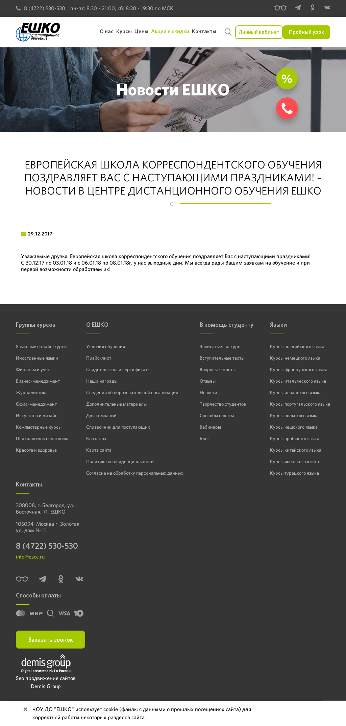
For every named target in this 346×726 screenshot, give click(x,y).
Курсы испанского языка (296, 392)
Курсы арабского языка (294, 438)
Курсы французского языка (298, 369)
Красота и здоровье (36, 450)
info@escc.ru (30, 556)
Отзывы (208, 381)
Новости (208, 392)
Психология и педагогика (43, 438)
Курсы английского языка (297, 346)
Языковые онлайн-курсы (41, 346)
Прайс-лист (98, 358)
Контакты (96, 438)
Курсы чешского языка (294, 427)
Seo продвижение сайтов (46, 678)
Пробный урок (306, 32)
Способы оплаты (217, 415)
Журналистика (32, 392)
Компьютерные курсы (38, 427)
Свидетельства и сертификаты (118, 369)
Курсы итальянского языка (298, 381)
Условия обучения (105, 346)
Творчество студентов (223, 404)
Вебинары (210, 427)
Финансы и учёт (33, 369)
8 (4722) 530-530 (40, 8)
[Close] (25, 709)
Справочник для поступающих (118, 427)
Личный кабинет (259, 32)
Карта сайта (99, 450)
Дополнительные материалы (116, 404)
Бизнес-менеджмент (38, 381)
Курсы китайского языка (295, 450)
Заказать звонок (50, 639)
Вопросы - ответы (218, 369)
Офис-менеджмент (36, 404)
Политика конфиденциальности (120, 461)
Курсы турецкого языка (294, 473)
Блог (204, 438)
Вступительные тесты (222, 358)
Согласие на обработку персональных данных (134, 473)
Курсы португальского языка (300, 404)
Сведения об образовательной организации (132, 392)
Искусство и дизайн (37, 415)
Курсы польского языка (294, 415)
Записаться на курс (220, 346)
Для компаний (101, 415)
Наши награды (101, 381)
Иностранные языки (37, 358)
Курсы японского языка (294, 461)
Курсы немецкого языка (295, 358)
